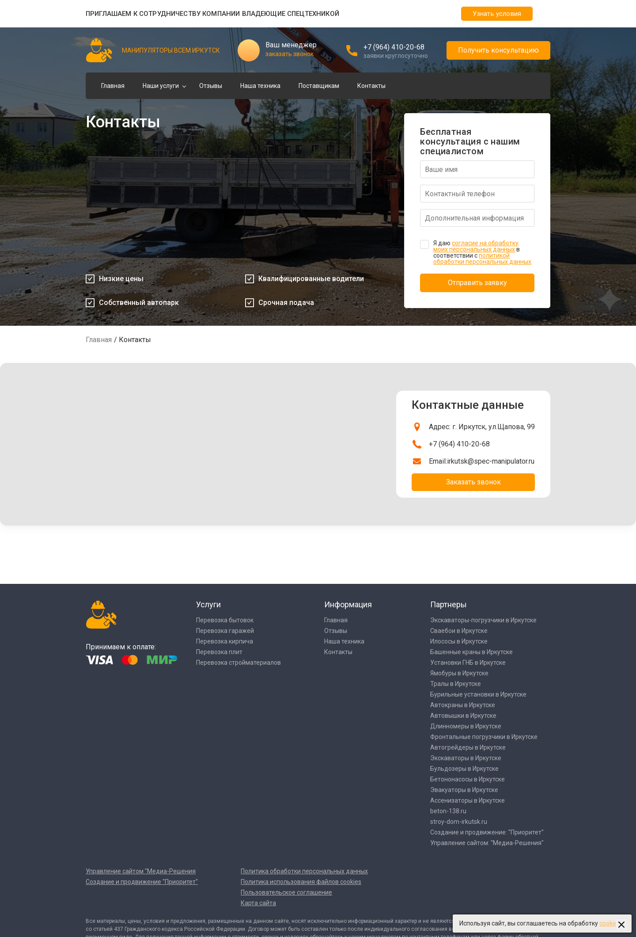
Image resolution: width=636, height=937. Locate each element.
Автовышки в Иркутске (463, 715)
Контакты (371, 85)
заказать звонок (289, 53)
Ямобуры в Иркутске (459, 673)
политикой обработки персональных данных (482, 258)
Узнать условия (497, 14)
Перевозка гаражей (225, 630)
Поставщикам (319, 85)
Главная (113, 85)
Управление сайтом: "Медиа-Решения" (487, 842)
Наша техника (260, 85)
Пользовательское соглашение (286, 892)
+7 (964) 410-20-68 (393, 47)
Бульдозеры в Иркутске (464, 768)
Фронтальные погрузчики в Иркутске (484, 736)
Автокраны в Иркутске (462, 704)
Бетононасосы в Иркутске (467, 779)
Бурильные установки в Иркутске (478, 694)
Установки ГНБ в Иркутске (468, 662)
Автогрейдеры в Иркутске (468, 747)
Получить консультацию (498, 50)
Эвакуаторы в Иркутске (464, 789)
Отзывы (210, 85)
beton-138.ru (448, 811)
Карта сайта (258, 903)
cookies (610, 923)
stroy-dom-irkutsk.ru (458, 821)
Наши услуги (161, 85)
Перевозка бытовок (225, 620)
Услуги (208, 604)
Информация (348, 604)
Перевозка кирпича (224, 641)
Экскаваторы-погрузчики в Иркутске (483, 620)
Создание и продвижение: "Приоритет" (487, 832)
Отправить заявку (477, 282)
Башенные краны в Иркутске (471, 651)
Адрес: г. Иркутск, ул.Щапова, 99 (482, 427)
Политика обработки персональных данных (304, 871)
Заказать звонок (473, 482)
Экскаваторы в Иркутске (465, 758)
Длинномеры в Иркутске (465, 726)
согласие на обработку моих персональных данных (476, 246)
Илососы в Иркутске (459, 641)
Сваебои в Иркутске (459, 630)
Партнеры (448, 604)
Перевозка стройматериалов (238, 662)
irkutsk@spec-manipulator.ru (490, 461)
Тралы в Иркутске (455, 683)
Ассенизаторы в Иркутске (467, 800)
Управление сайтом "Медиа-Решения (141, 871)
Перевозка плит (219, 651)
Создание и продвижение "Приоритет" (142, 881)
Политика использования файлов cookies (301, 881)
